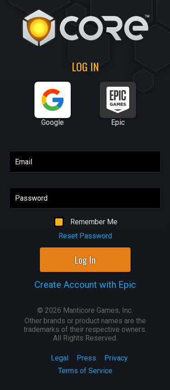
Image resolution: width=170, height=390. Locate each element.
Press (86, 358)
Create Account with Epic (85, 284)
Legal (59, 358)
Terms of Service (85, 370)
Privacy (116, 358)
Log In (85, 260)
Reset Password (85, 236)
